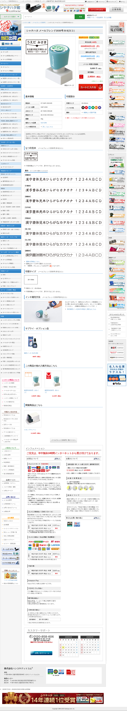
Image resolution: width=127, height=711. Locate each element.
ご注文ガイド (91, 1)
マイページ (101, 1)
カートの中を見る (97, 9)
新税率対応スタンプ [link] (9, 192)
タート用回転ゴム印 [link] (9, 301)
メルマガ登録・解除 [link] (10, 487)
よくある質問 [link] (8, 500)
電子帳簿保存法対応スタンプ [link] (11, 369)
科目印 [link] (5, 199)
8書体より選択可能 (90, 112)
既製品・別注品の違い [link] (10, 387)
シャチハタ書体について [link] (11, 398)
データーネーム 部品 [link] (9, 160)
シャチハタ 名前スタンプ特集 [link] (11, 372)
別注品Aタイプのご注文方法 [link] (11, 420)
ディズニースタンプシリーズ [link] (11, 339)
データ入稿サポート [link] (10, 432)
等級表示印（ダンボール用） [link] (11, 222)
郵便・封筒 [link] (6, 210)
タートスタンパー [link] (8, 308)
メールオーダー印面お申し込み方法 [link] (11, 440)
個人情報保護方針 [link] (9, 473)
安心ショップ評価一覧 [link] (10, 532)
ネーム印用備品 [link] (7, 59)
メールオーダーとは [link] (10, 390)
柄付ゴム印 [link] (6, 233)
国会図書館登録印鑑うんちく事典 (116, 318)
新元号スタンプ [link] (7, 195)
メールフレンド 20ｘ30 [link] (9, 117)
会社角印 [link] (5, 177)
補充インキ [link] (6, 241)
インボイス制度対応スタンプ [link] (11, 365)
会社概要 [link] (6, 524)
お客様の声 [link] (7, 511)
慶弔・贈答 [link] (6, 214)
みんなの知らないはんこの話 (116, 334)
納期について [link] (8, 458)
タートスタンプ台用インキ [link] (11, 297)
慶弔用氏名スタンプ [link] (9, 181)
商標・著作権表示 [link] (9, 466)
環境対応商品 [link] (8, 405)
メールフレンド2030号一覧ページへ (63, 440)
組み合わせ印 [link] (7, 107)
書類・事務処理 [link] (7, 203)
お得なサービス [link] (8, 490)
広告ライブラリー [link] (9, 539)
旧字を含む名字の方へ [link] (10, 394)
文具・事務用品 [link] (7, 357)
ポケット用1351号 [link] (8, 138)
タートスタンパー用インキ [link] (11, 312)
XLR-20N (44, 123)
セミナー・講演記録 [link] (10, 543)
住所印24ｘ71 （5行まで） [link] (10, 100)
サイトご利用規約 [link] (9, 470)
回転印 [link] (11, 229)
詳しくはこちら (48, 127)
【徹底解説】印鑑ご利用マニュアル (116, 329)
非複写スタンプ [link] (7, 346)
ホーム (123, 1)
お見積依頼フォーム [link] (10, 504)
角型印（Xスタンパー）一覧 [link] (11, 78)
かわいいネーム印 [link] (8, 331)
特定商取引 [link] (7, 462)
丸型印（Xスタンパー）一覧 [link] (11, 82)
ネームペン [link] (6, 67)
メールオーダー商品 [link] (9, 342)
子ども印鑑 (107, 17)
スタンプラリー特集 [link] (9, 354)
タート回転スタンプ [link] (9, 305)
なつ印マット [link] (7, 278)
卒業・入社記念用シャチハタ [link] (11, 361)
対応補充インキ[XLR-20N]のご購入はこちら (81, 309)
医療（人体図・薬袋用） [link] (10, 218)
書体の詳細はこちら (33, 261)
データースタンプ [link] (8, 167)
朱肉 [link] (4, 274)
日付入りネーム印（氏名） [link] (11, 149)
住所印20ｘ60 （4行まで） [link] (10, 96)
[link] (32, 346)
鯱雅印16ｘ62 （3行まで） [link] (10, 124)
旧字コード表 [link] (8, 424)
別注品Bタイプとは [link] (9, 428)
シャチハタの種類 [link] (9, 383)
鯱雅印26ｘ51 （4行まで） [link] (10, 131)
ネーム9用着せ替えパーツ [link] (10, 56)
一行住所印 (99, 17)
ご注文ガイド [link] (8, 451)
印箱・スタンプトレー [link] (9, 286)
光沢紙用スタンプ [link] (8, 350)
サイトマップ (112, 1)
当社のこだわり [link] (8, 521)
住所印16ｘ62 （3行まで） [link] (10, 92)
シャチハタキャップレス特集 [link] (11, 320)
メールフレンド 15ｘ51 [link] (9, 113)
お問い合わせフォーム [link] (10, 507)
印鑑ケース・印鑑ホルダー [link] (11, 282)
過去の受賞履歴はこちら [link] (11, 583)
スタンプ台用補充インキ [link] (10, 248)
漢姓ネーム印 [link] (7, 335)
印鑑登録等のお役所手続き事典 (116, 323)
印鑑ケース (90, 17)
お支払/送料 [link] (7, 455)
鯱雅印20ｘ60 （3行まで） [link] (10, 128)
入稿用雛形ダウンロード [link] (11, 436)
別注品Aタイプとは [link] (9, 415)
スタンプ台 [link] (6, 244)
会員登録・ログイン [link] (10, 483)
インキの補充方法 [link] (9, 402)
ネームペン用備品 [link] (8, 71)
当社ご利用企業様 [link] (9, 536)
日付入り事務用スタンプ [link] (10, 156)
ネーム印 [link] (5, 52)
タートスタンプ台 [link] (8, 293)
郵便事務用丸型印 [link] (8, 185)
